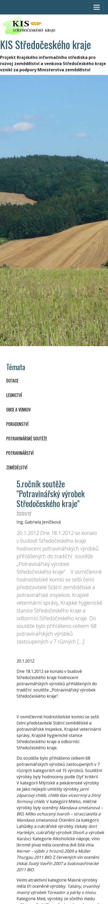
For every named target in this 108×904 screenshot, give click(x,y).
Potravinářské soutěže (26, 438)
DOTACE (12, 381)
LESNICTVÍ (14, 395)
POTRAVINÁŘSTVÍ (20, 453)
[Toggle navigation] (96, 7)
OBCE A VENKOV (18, 410)
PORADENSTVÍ (17, 424)
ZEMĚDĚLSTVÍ (16, 467)
